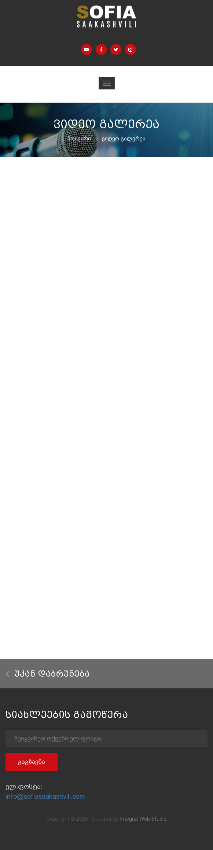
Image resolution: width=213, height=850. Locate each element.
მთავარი (79, 138)
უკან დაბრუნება (47, 674)
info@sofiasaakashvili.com (45, 796)
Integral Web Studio (143, 819)
